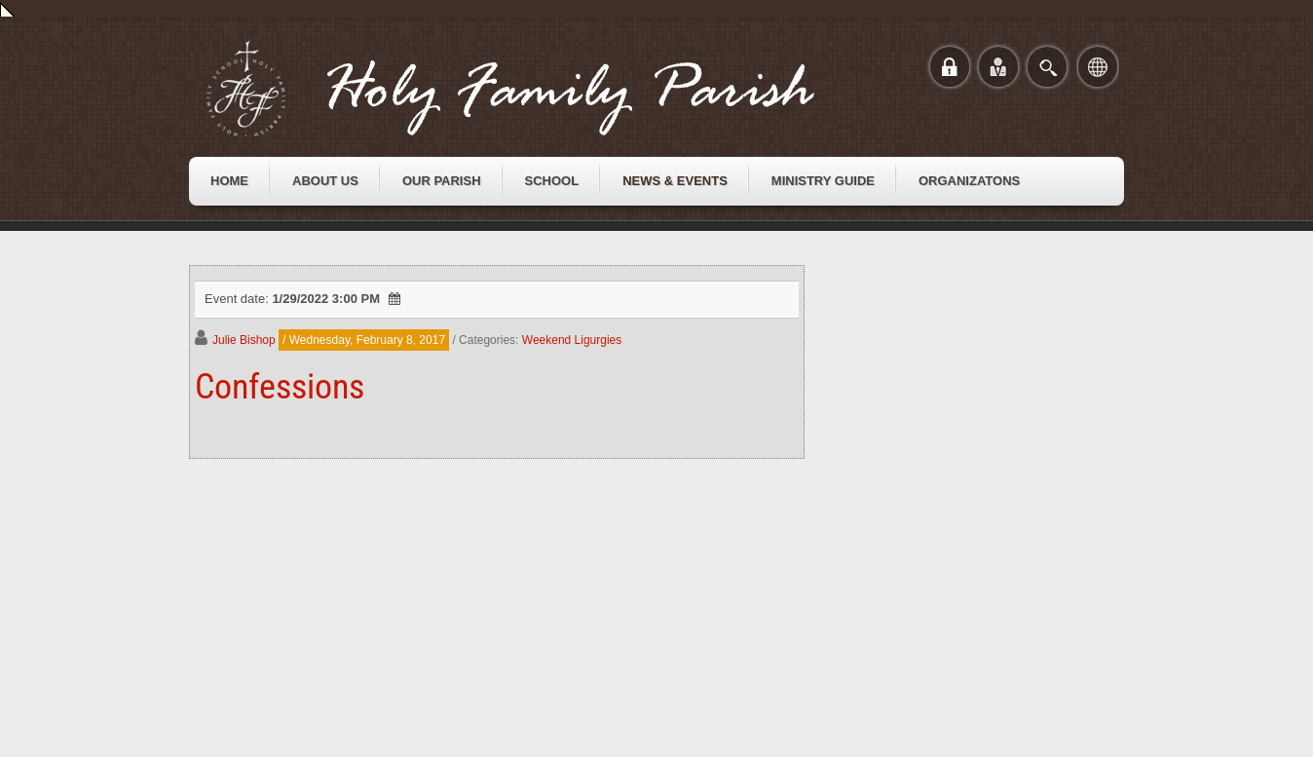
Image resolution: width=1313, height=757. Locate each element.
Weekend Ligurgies (572, 340)
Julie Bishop (244, 340)
